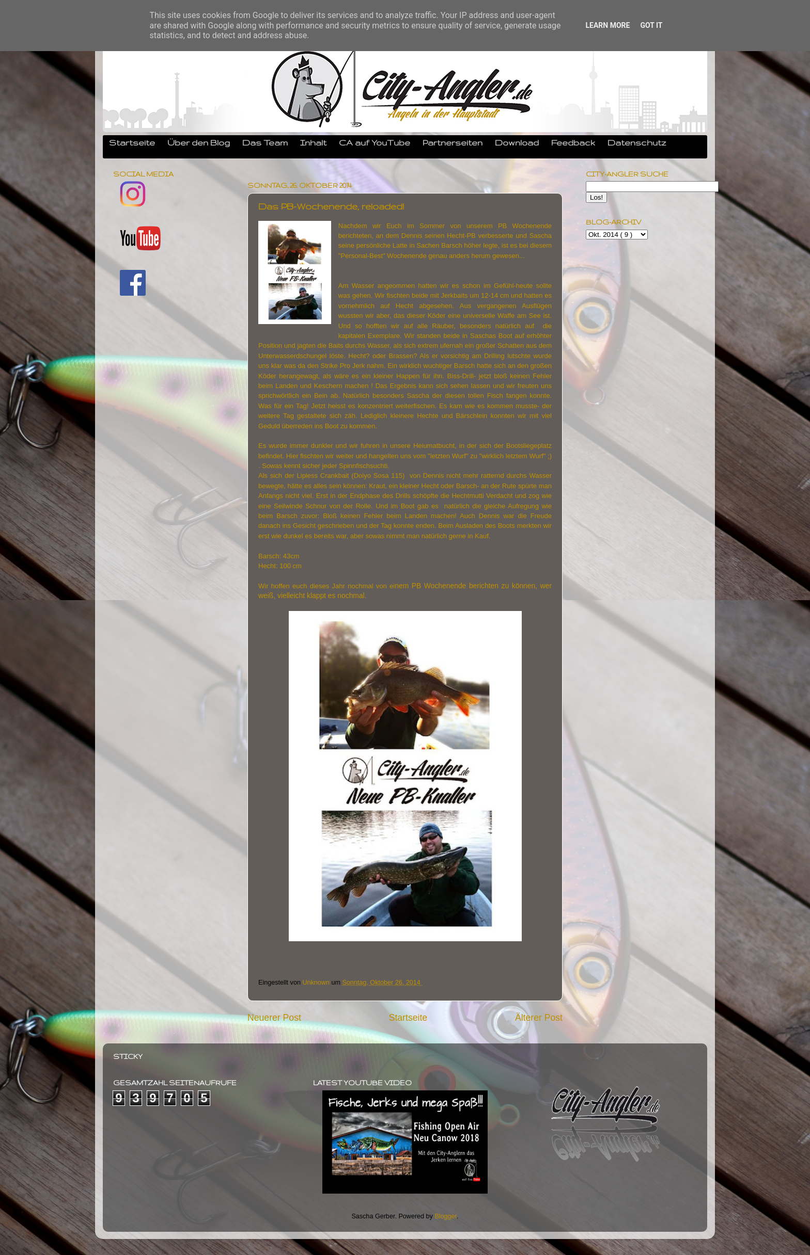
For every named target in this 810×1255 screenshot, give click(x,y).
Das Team (265, 142)
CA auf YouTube (374, 142)
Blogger (445, 1216)
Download (517, 142)
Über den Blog (198, 142)
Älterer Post (539, 1017)
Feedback (573, 142)
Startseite (132, 142)
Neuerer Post (274, 1017)
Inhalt (313, 142)
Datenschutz (637, 142)
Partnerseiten (452, 142)
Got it (651, 25)
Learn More (607, 25)
